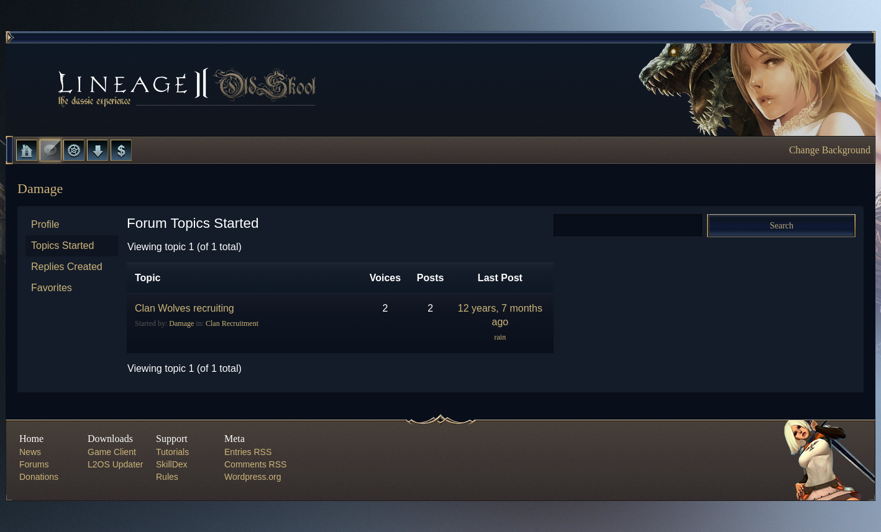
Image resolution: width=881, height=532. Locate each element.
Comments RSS (255, 464)
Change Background (829, 150)
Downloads (97, 150)
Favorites (51, 287)
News (30, 452)
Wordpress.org (252, 477)
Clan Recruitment (232, 323)
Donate (121, 150)
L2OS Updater (116, 464)
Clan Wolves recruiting (184, 308)
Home (26, 150)
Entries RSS (248, 452)
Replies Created (67, 266)
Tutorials (172, 452)
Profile (45, 224)
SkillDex (172, 464)
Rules (167, 477)
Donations (38, 477)
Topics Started (62, 245)
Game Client (112, 452)
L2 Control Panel (73, 150)
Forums (50, 150)
